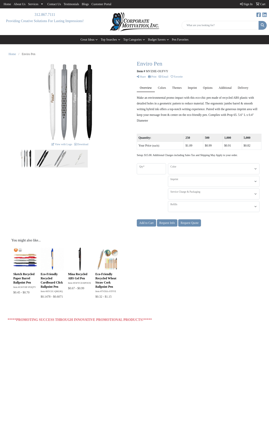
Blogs (85, 4)
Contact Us (54, 4)
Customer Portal (101, 4)
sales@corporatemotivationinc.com (236, 385)
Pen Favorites (180, 39)
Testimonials (71, 4)
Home (7, 4)
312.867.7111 (45, 14)
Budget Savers (157, 39)
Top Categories (132, 39)
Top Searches (109, 39)
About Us (19, 4)
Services (33, 4)
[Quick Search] (220, 25)
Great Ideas (87, 39)
